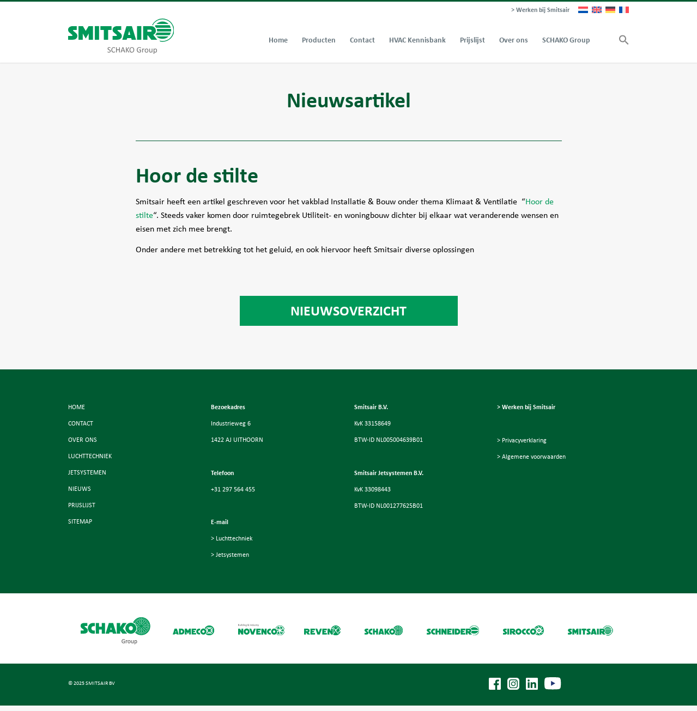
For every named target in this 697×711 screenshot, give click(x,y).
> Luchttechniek (231, 538)
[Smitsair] (121, 36)
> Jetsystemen (230, 554)
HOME (76, 407)
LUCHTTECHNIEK (90, 456)
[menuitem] (537, 10)
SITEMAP (80, 521)
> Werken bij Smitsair (540, 10)
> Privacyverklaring (522, 440)
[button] (620, 40)
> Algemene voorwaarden (531, 456)
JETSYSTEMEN (87, 472)
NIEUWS (79, 489)
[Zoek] (604, 40)
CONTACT (80, 423)
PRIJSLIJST (81, 505)
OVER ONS (82, 439)
